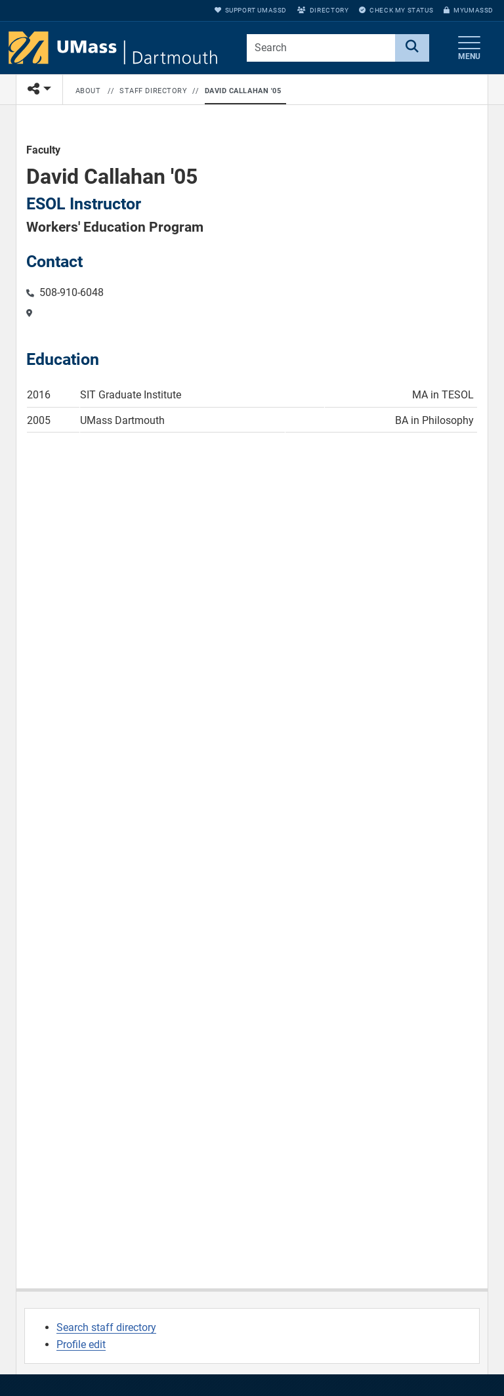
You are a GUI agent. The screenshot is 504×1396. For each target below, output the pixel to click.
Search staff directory (106, 1327)
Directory (322, 10)
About (88, 91)
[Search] (412, 48)
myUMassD (469, 10)
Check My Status (396, 10)
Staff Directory (153, 91)
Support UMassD (251, 10)
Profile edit (81, 1344)
